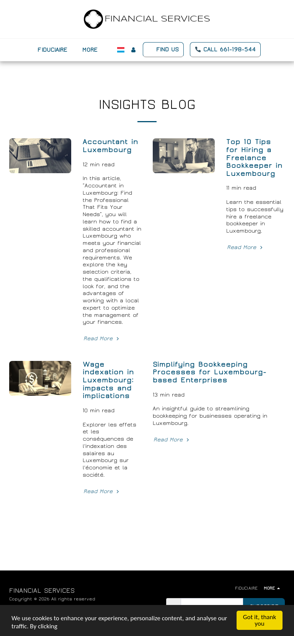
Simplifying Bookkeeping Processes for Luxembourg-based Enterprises (209, 372)
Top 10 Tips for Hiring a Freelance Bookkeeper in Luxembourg (254, 157)
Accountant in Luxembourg (110, 146)
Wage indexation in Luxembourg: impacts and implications (108, 380)
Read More (102, 338)
